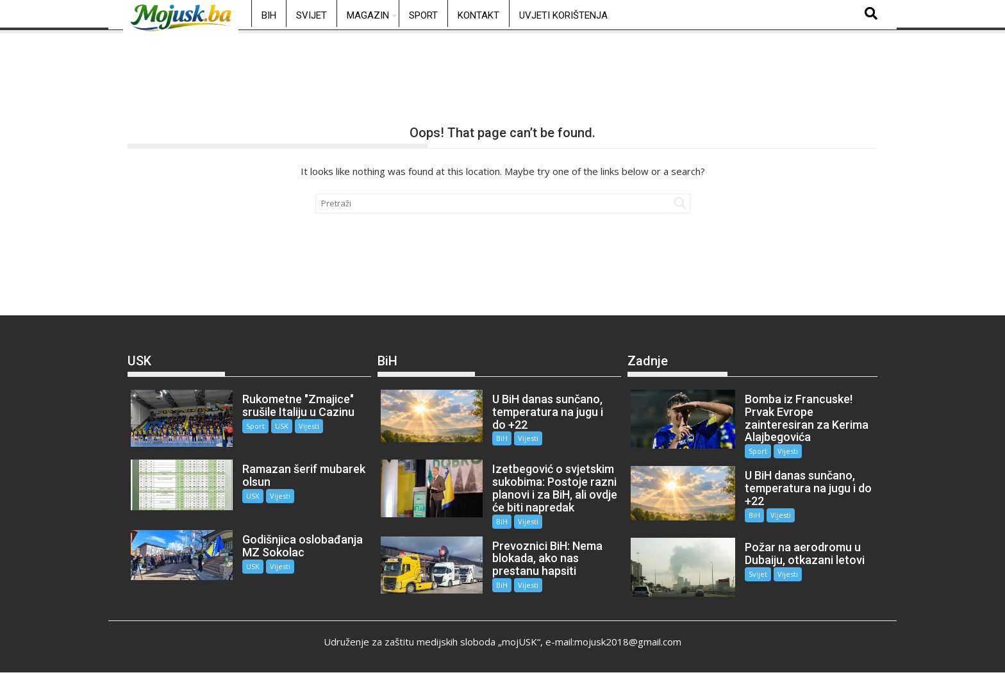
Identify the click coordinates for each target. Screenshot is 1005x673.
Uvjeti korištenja (563, 15)
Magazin (368, 15)
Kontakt (478, 15)
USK (281, 426)
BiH (269, 15)
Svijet (311, 15)
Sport (423, 15)
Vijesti (309, 426)
